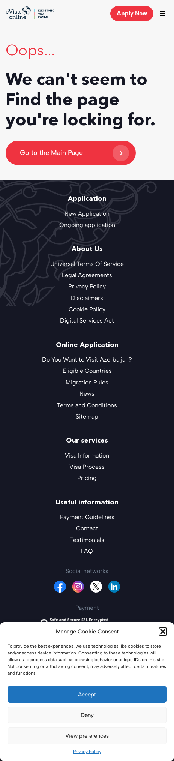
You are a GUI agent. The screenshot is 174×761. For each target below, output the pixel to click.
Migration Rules (87, 382)
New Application (87, 213)
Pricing (87, 478)
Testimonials (87, 539)
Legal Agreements (87, 275)
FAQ (87, 551)
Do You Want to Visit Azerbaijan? (87, 359)
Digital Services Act (87, 320)
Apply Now (132, 13)
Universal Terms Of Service (87, 263)
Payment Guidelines (87, 517)
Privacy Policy (87, 751)
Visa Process (87, 466)
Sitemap (87, 416)
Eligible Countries (87, 370)
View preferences (87, 735)
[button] (162, 631)
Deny (87, 715)
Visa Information (87, 455)
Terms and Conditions (87, 405)
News (87, 393)
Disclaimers (87, 298)
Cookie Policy (87, 309)
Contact (87, 528)
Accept (87, 694)
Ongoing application (87, 224)
